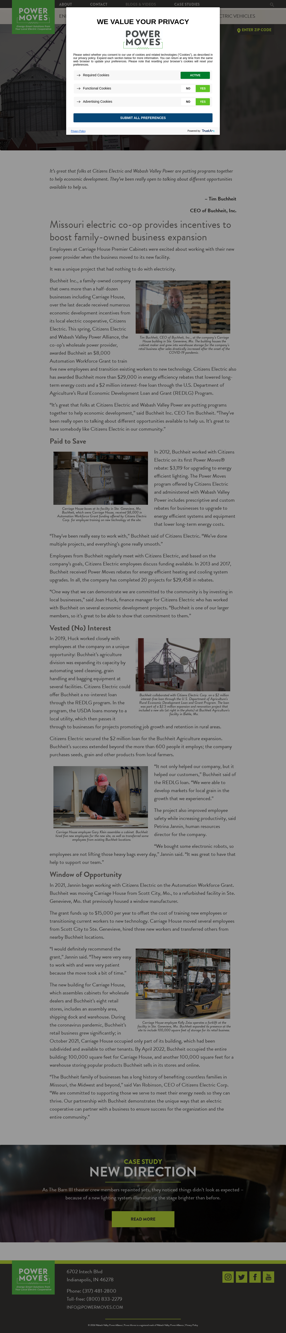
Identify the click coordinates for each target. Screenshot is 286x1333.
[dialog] (143, 71)
